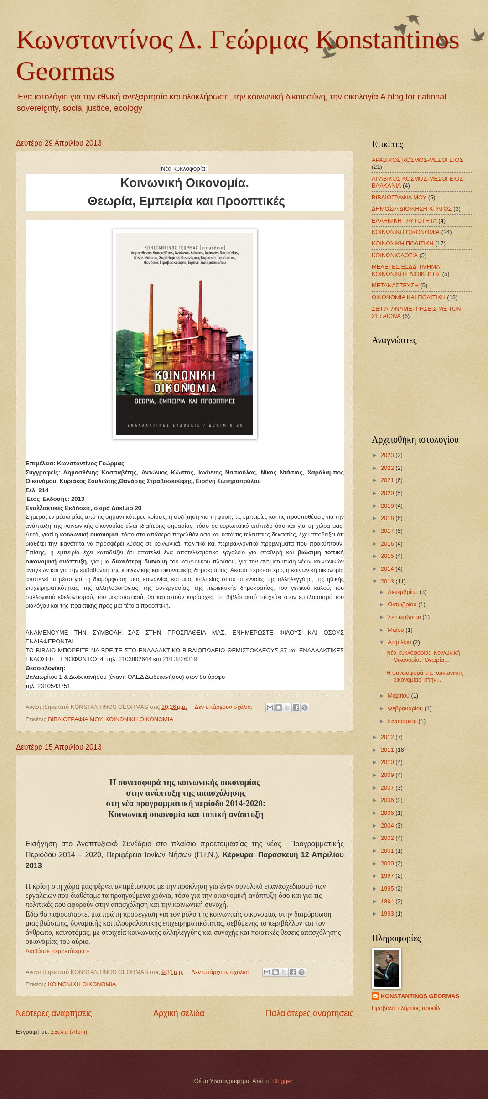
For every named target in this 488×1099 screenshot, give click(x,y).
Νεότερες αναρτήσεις (54, 1013)
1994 (388, 901)
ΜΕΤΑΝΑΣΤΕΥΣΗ (395, 285)
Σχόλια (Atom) (69, 1031)
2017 (388, 530)
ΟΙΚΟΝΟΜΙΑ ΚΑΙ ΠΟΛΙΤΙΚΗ (409, 297)
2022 (388, 467)
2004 (388, 825)
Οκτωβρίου (403, 604)
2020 (388, 493)
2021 (388, 480)
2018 (388, 518)
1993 (388, 913)
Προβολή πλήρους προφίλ (406, 1008)
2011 (388, 749)
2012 (388, 737)
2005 (388, 812)
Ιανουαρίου (403, 721)
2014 (388, 568)
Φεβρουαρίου (406, 708)
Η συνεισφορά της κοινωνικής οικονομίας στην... (424, 676)
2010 (388, 762)
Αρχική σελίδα (178, 1013)
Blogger (282, 1081)
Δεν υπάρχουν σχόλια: (224, 706)
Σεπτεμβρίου (405, 617)
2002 (388, 837)
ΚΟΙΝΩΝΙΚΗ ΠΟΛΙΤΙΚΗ (403, 243)
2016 (388, 543)
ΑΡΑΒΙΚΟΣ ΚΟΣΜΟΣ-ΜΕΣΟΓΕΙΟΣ (417, 159)
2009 (388, 774)
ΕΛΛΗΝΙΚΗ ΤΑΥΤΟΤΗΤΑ (404, 220)
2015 (388, 555)
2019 (388, 505)
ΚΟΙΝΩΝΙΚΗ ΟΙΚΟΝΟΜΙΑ (139, 719)
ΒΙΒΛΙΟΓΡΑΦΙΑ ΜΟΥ (75, 719)
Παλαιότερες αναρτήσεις (309, 1013)
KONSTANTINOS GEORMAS (420, 996)
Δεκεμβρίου (403, 592)
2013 (388, 581)
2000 (388, 863)
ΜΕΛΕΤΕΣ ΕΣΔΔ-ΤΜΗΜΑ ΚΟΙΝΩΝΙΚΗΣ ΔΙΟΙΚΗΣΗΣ (406, 270)
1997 (388, 875)
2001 (388, 850)
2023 (388, 455)
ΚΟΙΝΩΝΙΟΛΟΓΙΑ (395, 255)
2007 (388, 787)
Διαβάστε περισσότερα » (57, 951)
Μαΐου (396, 629)
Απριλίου (400, 642)
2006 (388, 800)
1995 (388, 888)
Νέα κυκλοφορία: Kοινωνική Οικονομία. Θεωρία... (423, 656)
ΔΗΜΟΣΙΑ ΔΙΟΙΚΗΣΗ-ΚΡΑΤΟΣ (412, 208)
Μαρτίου (399, 695)
